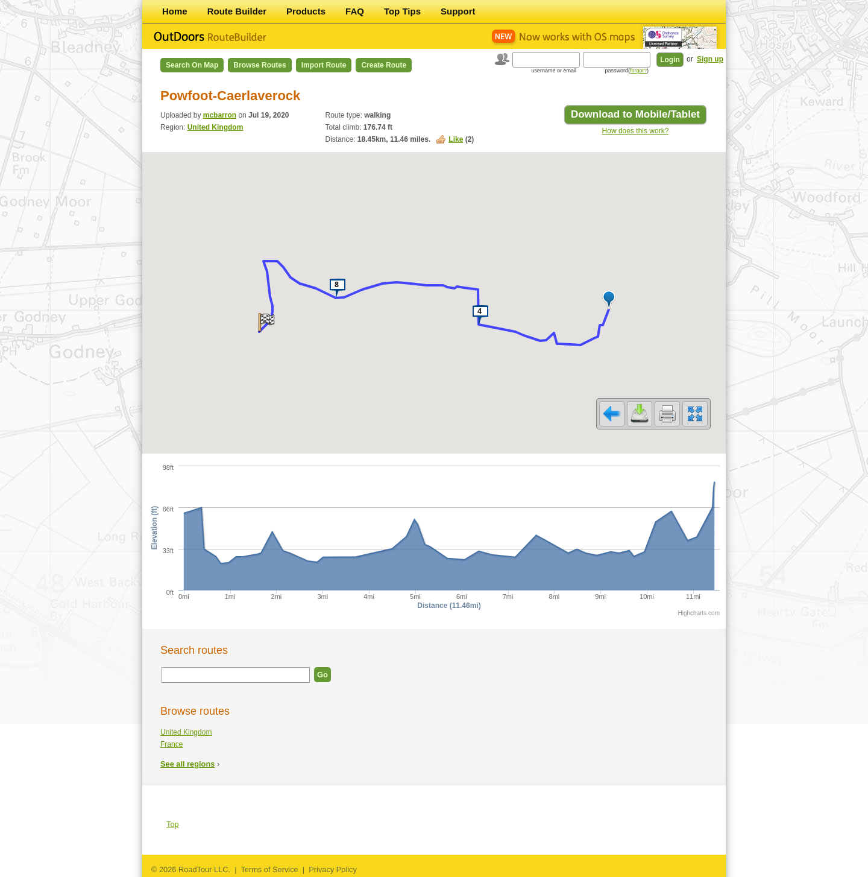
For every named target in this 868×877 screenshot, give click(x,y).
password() (627, 71)
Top (172, 824)
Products (306, 11)
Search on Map (192, 65)
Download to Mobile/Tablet (635, 114)
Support (458, 11)
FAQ (354, 11)
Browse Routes (259, 65)
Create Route (383, 65)
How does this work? (635, 131)
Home (174, 11)
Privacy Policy (333, 869)
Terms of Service (269, 869)
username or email (553, 71)
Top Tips (402, 11)
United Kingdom (215, 127)
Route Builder (236, 11)
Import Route (324, 65)
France (171, 744)
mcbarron (219, 115)
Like (455, 139)
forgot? (638, 71)
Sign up (710, 59)
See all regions (187, 763)
